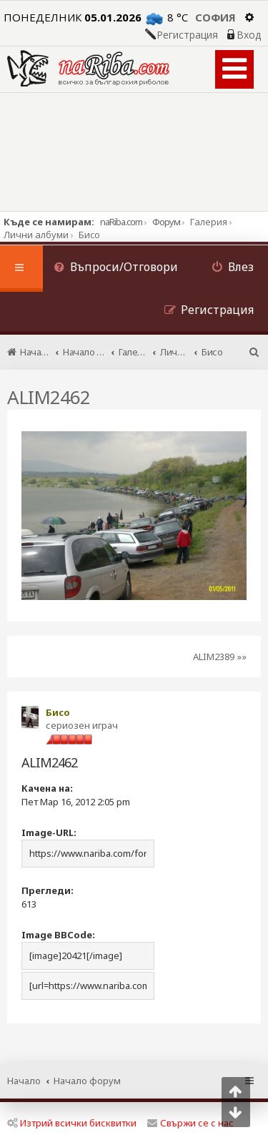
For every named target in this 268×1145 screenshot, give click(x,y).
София (215, 17)
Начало (24, 1080)
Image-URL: (48, 832)
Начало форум (87, 1080)
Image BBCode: (58, 934)
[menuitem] (116, 268)
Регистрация (187, 35)
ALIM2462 (48, 397)
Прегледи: (47, 890)
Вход (249, 35)
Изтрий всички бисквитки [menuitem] (72, 1122)
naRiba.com (121, 221)
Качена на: (47, 788)
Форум (166, 221)
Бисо (58, 712)
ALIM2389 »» (220, 656)
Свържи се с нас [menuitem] (190, 1122)
